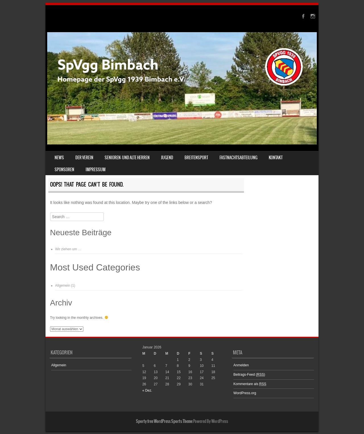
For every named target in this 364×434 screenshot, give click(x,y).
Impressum (96, 169)
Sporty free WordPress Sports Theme (164, 421)
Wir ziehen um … (68, 249)
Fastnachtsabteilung (238, 157)
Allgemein (62, 286)
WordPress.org (244, 393)
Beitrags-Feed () (249, 375)
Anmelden (241, 365)
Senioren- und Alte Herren (127, 157)
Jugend (167, 157)
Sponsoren (64, 169)
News (59, 157)
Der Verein (84, 157)
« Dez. (147, 390)
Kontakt (276, 157)
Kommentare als (249, 384)
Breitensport (196, 157)
